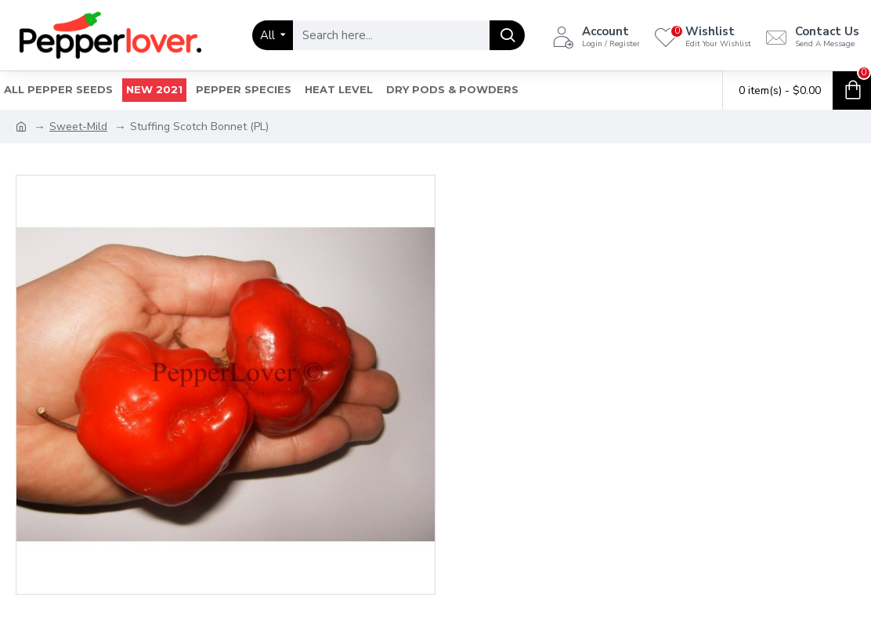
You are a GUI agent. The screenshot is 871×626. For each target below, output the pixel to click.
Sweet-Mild (78, 126)
